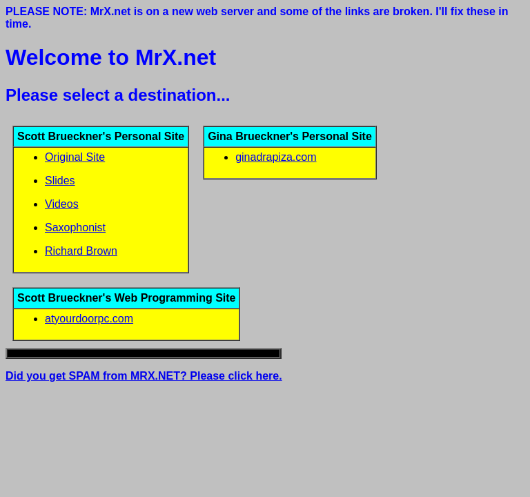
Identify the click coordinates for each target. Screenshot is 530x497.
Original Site (75, 157)
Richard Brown (81, 251)
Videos (62, 204)
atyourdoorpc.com (89, 318)
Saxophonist (75, 227)
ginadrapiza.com (275, 157)
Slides (60, 180)
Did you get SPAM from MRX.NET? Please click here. (144, 376)
